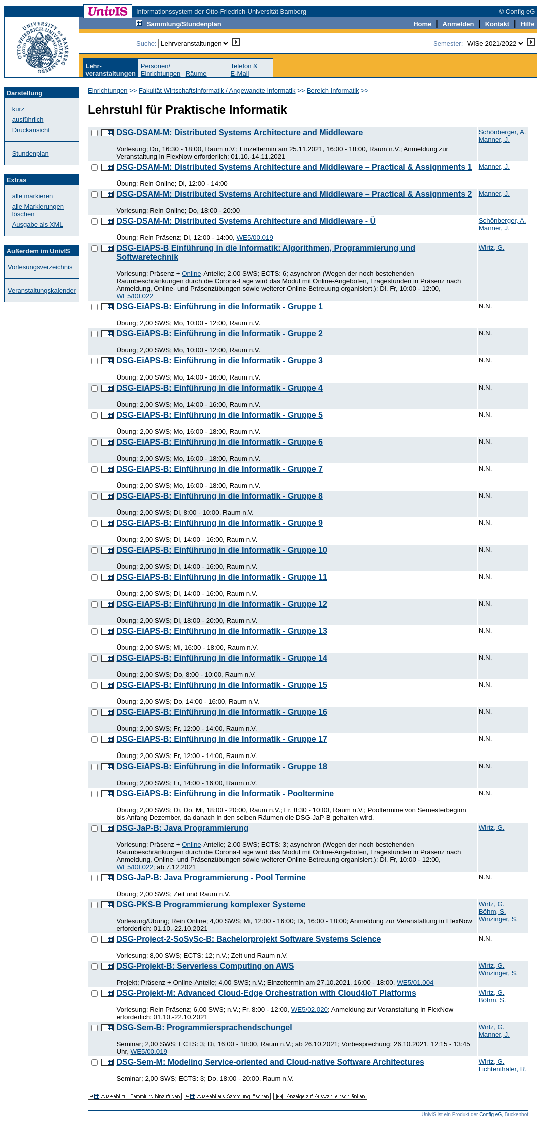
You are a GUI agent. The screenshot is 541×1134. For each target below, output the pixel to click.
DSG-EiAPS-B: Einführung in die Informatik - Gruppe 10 (221, 550)
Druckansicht (31, 130)
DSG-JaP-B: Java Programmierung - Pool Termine (210, 877)
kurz (18, 109)
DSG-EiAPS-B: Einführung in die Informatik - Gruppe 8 (219, 496)
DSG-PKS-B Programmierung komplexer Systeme (210, 904)
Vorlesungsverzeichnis (40, 267)
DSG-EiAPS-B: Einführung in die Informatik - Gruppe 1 (219, 306)
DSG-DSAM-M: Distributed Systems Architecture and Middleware (239, 132)
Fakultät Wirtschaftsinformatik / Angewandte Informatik (217, 90)
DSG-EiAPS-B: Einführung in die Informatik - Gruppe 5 (219, 415)
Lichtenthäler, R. (503, 1069)
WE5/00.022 (134, 296)
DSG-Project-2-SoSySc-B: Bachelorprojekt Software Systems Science (248, 939)
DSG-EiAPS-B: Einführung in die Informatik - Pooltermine (225, 793)
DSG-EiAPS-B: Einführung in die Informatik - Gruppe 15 (221, 685)
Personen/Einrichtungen (161, 69)
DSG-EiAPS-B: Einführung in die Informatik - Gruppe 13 (221, 631)
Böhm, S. (492, 911)
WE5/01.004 (415, 982)
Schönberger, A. (502, 132)
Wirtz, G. (492, 247)
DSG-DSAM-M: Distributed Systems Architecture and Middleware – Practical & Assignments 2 (294, 194)
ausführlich (28, 119)
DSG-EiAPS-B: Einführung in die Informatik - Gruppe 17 (221, 739)
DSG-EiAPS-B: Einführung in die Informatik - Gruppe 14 (221, 658)
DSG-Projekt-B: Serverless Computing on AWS (205, 966)
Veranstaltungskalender (42, 290)
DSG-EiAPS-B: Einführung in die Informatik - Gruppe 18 (221, 766)
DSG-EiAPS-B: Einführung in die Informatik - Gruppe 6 (219, 442)
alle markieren (32, 196)
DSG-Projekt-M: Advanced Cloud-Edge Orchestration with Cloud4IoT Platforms (266, 993)
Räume (196, 73)
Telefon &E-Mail (244, 69)
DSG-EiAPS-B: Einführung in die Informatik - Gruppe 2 (219, 333)
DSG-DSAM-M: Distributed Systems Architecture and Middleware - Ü (246, 221)
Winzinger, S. (498, 919)
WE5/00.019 (255, 237)
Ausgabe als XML (37, 224)
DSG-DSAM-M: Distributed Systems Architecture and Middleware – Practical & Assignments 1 (294, 167)
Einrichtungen (108, 90)
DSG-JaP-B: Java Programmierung (182, 828)
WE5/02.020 (309, 1009)
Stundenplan (30, 153)
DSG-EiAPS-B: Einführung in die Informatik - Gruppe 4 (219, 388)
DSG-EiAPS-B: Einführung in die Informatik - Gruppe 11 (221, 577)
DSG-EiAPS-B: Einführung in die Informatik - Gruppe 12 (221, 604)
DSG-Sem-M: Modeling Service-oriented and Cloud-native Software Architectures (270, 1062)
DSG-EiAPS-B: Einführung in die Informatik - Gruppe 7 (219, 469)
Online (191, 273)
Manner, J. (494, 139)
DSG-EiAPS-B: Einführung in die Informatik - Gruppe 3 (219, 360)
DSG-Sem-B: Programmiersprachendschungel (204, 1027)
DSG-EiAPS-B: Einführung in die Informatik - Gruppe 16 (221, 712)
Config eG (490, 1114)
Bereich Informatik (333, 90)
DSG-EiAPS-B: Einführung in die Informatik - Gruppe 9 (219, 523)
